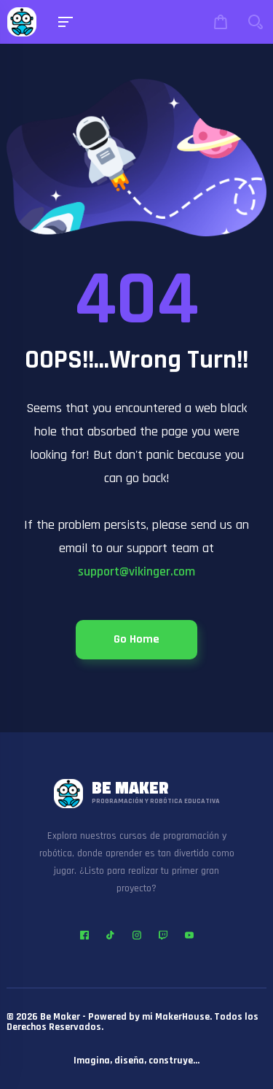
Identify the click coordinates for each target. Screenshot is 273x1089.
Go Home (136, 639)
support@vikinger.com (136, 571)
